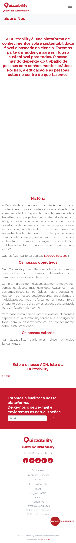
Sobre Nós (38, 470)
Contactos (38, 501)
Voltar (6, 375)
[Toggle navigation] (70, 6)
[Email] (27, 418)
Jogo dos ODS (38, 493)
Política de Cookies (38, 514)
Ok (54, 418)
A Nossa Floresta (38, 484)
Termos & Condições (38, 505)
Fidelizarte (45, 540)
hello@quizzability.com (38, 453)
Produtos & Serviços (38, 475)
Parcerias (38, 479)
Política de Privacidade (38, 510)
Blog (38, 488)
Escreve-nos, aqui (56, 255)
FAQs (38, 497)
